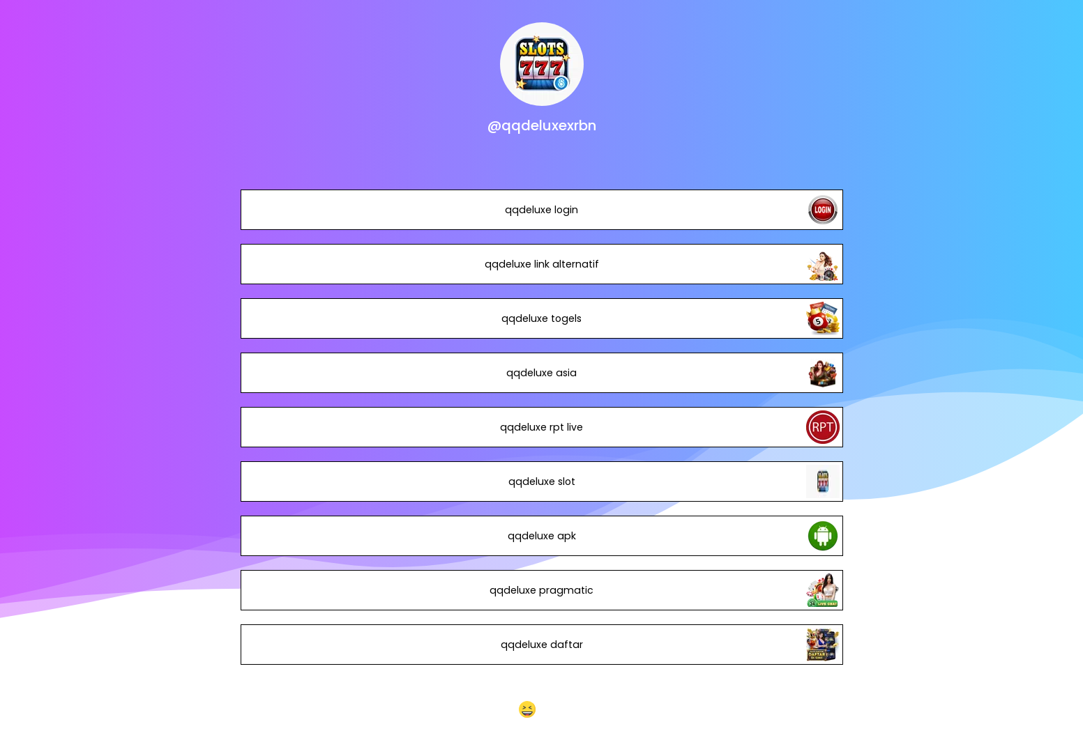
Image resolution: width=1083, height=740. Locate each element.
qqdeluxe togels (541, 318)
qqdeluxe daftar (541, 645)
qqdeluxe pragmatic (541, 590)
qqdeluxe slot (541, 481)
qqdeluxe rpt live (541, 427)
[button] (541, 709)
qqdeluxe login (541, 210)
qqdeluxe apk (541, 536)
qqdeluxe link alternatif (541, 264)
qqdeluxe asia (541, 373)
